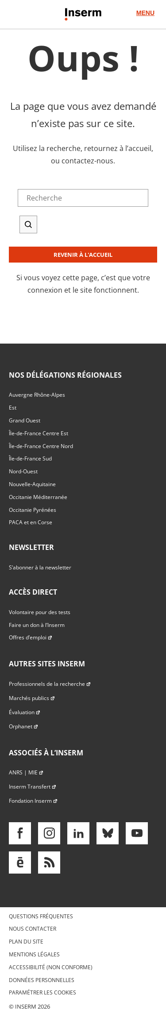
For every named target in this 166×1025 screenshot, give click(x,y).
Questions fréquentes (41, 916)
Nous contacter (32, 928)
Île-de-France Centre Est (38, 433)
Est (12, 407)
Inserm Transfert (33, 786)
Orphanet (24, 726)
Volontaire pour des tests (39, 612)
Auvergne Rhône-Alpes (37, 394)
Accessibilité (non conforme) (51, 967)
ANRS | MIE (26, 772)
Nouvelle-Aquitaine (32, 484)
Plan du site (26, 941)
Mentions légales (34, 954)
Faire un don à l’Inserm (37, 625)
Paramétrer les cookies (42, 992)
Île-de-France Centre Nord (41, 446)
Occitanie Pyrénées (32, 510)
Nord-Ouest (23, 471)
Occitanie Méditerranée (38, 497)
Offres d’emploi (31, 637)
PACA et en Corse (30, 522)
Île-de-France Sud (30, 458)
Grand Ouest (24, 420)
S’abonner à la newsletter (40, 567)
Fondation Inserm (33, 801)
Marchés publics (32, 698)
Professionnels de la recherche (50, 684)
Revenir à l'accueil (83, 255)
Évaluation (25, 712)
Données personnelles (41, 980)
